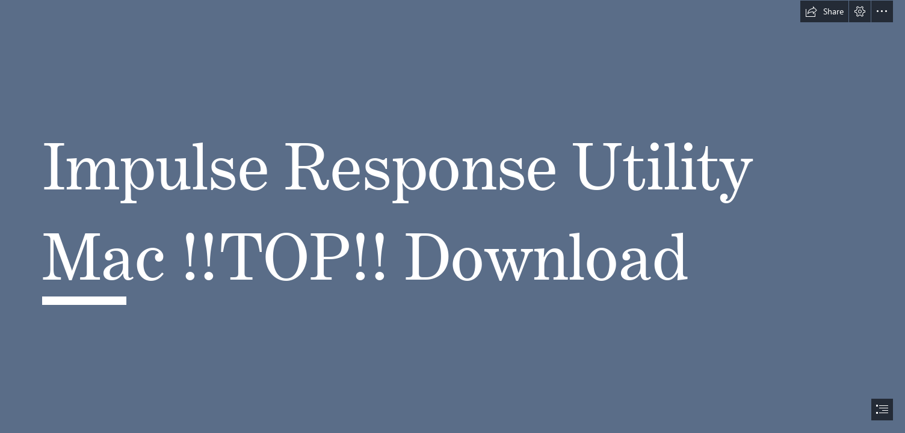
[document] (452, 216)
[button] (824, 11)
